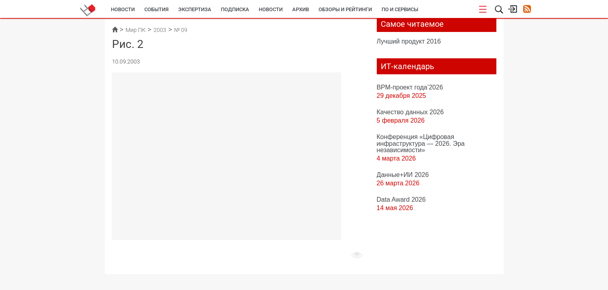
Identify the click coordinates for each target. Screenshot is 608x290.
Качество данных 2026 (410, 111)
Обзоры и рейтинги (345, 9)
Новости (123, 9)
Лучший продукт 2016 (409, 41)
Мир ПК (136, 30)
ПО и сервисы (400, 9)
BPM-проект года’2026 (410, 87)
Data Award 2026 (401, 199)
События (156, 9)
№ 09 (180, 30)
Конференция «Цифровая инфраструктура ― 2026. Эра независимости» (421, 143)
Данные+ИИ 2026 (403, 174)
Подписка (235, 9)
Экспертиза (194, 9)
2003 (159, 30)
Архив (300, 9)
